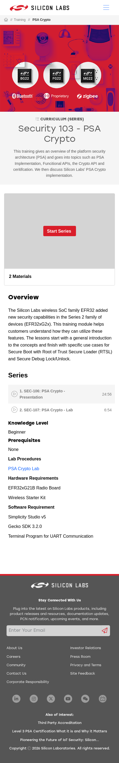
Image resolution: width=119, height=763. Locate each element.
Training (20, 20)
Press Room (80, 657)
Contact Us (16, 673)
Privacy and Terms (85, 665)
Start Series (59, 231)
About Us (14, 648)
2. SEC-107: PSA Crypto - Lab (46, 410)
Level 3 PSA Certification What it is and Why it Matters (59, 731)
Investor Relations (85, 648)
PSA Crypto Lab (23, 468)
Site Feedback (82, 673)
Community (16, 665)
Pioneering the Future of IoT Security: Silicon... (59, 740)
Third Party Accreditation (59, 723)
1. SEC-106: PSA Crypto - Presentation (42, 394)
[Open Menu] (106, 7)
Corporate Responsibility (28, 682)
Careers (13, 657)
